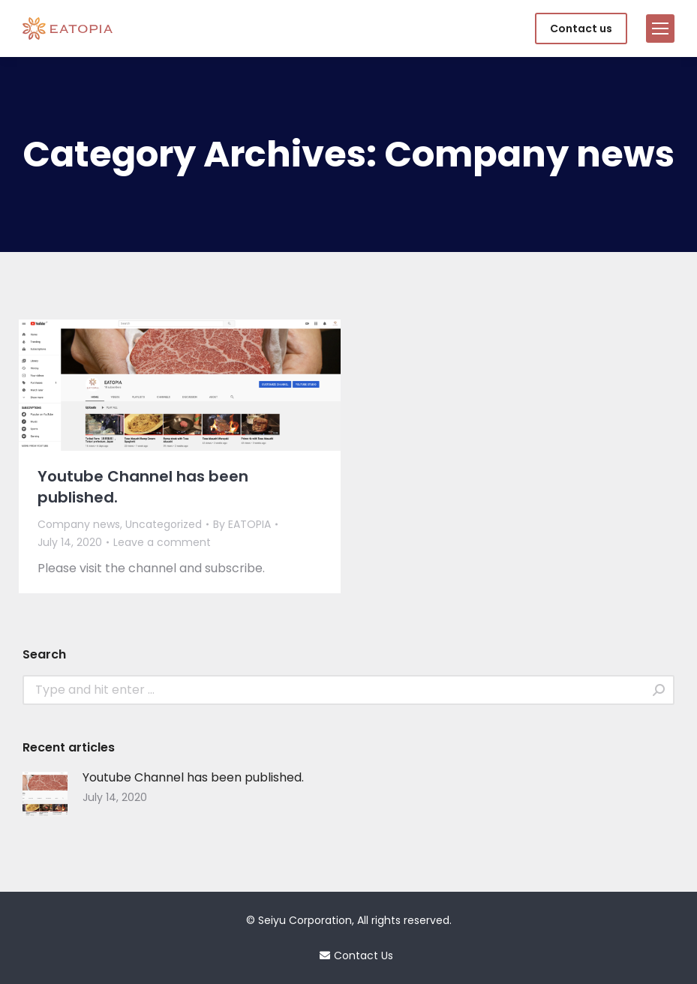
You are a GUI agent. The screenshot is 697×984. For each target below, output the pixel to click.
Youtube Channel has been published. (143, 487)
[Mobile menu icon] (660, 28)
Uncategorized (163, 524)
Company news (79, 524)
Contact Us (349, 955)
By (242, 524)
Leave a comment (162, 542)
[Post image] (45, 794)
